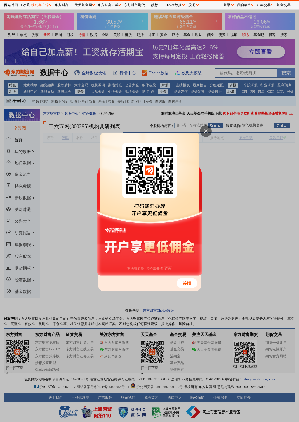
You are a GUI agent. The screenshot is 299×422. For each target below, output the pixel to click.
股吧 (191, 5)
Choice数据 (173, 5)
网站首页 (11, 5)
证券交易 (264, 5)
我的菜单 (244, 5)
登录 (226, 5)
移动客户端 (40, 5)
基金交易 (284, 5)
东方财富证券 (108, 5)
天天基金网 (83, 5)
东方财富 (62, 5)
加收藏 (24, 5)
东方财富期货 (134, 5)
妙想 (154, 5)
